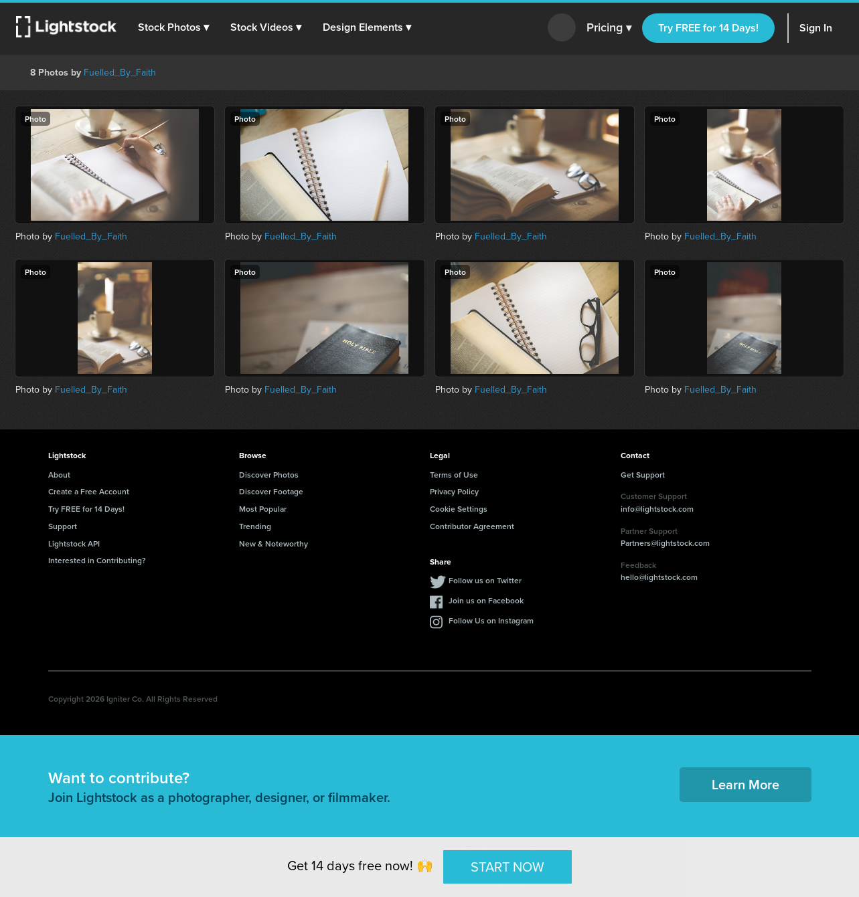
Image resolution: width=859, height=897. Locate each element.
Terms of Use (454, 474)
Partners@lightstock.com (665, 543)
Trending (255, 526)
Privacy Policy (454, 491)
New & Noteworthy (273, 543)
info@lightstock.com (657, 508)
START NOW (507, 866)
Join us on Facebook (486, 600)
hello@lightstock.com (659, 577)
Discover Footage (271, 491)
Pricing (609, 28)
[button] (173, 27)
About (59, 474)
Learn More (745, 784)
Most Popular (263, 508)
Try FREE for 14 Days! (708, 27)
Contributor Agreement (472, 526)
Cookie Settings (458, 508)
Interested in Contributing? (97, 560)
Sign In (815, 27)
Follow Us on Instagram (491, 620)
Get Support (643, 474)
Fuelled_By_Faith (120, 73)
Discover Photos (269, 474)
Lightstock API (74, 543)
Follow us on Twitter (485, 580)
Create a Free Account (88, 491)
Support (62, 526)
